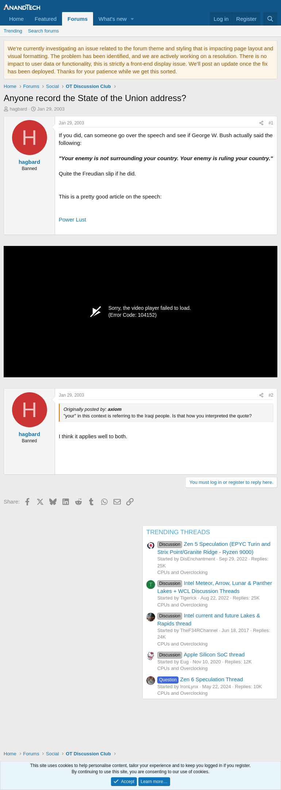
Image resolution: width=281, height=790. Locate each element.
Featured (46, 19)
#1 (271, 123)
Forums (78, 19)
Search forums (43, 31)
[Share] (261, 123)
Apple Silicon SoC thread (201, 654)
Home (16, 19)
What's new (113, 19)
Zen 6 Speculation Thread (200, 679)
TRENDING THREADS (178, 532)
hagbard (18, 109)
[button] (132, 19)
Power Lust (72, 219)
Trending (13, 31)
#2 (271, 395)
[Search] (270, 19)
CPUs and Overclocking (182, 572)
